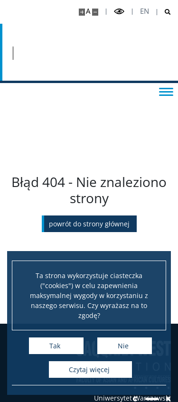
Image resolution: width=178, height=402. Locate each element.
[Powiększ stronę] (82, 12)
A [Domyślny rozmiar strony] (88, 11)
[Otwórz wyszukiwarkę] (164, 12)
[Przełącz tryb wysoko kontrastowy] (119, 12)
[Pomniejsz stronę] (95, 12)
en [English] (144, 11)
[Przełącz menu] (166, 91)
